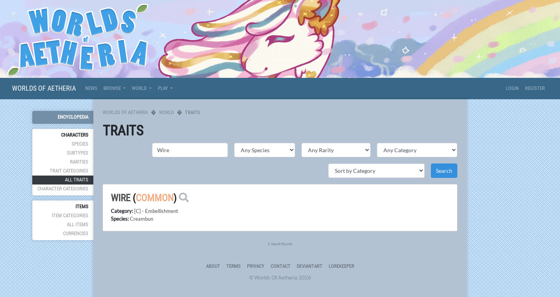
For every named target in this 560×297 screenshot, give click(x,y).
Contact (280, 266)
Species (80, 144)
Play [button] (163, 88)
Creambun (141, 219)
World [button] (140, 88)
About (213, 266)
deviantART (309, 266)
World (166, 112)
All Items (77, 224)
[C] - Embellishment (156, 211)
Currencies (75, 233)
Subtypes (77, 153)
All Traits (76, 180)
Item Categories (70, 215)
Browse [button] (112, 88)
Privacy (255, 266)
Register (535, 88)
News (91, 88)
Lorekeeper (341, 266)
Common (154, 198)
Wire (120, 198)
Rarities (79, 162)
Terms (233, 266)
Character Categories (62, 189)
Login (512, 88)
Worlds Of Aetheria (44, 88)
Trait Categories (69, 171)
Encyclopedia (73, 117)
